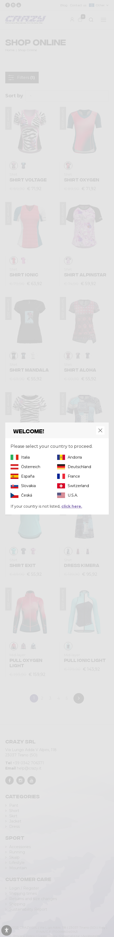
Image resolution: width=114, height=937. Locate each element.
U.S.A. (73, 495)
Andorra (75, 457)
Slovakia (28, 485)
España (27, 476)
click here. (71, 506)
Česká (26, 495)
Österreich (30, 466)
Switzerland (78, 485)
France (74, 476)
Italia (25, 457)
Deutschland (79, 466)
